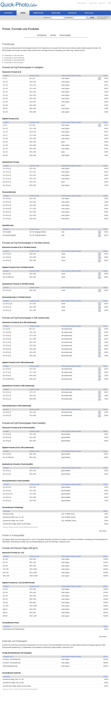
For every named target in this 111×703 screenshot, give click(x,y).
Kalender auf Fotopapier (14, 641)
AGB (108, 3)
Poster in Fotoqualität (13, 535)
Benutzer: (47, 17)
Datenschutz (93, 3)
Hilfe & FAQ (89, 13)
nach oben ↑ (103, 531)
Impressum (102, 3)
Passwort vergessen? (103, 17)
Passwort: (69, 17)
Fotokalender (65, 35)
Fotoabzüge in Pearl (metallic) (13, 62)
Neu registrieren (102, 18)
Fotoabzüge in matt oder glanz (14, 55)
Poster (53, 35)
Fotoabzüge (41, 35)
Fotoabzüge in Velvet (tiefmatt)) (14, 58)
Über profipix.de (82, 3)
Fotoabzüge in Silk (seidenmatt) (14, 60)
